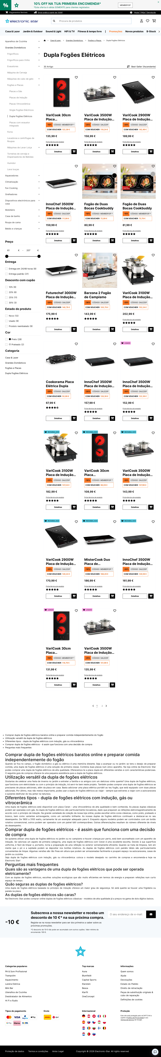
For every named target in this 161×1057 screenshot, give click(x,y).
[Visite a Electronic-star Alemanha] (83, 1016)
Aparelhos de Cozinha (16, 41)
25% (13, 297)
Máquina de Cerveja (17, 72)
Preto (15, 339)
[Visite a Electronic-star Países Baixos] (83, 1034)
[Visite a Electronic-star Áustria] (88, 1016)
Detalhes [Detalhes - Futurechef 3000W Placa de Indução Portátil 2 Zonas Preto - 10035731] (58, 329)
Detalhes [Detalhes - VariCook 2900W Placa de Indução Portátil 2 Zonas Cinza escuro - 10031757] (135, 151)
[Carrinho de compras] (154, 21)
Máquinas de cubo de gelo (20, 79)
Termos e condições (38, 1051)
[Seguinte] (159, 32)
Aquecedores (11, 175)
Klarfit (85, 992)
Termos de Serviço (127, 1020)
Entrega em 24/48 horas (22, 269)
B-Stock (151, 31)
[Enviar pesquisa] (54, 20)
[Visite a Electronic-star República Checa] (94, 1022)
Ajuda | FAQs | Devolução (145, 12)
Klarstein (86, 984)
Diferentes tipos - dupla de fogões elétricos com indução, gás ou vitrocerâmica (44, 741)
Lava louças (13, 169)
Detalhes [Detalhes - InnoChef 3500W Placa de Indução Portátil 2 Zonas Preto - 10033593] (58, 240)
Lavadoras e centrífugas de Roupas (20, 140)
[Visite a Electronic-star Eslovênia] (94, 1034)
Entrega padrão (19, 274)
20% (13, 292)
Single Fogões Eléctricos (21, 110)
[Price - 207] (32, 250)
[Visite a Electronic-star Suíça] (94, 1016)
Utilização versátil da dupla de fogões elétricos (28, 738)
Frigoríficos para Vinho (18, 60)
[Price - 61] (13, 250)
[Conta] (141, 21)
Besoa (85, 988)
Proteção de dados (14, 1051)
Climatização (11, 182)
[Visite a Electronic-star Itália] (104, 1016)
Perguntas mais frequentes (18, 747)
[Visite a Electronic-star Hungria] (99, 1022)
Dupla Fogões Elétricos (20, 116)
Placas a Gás (15, 91)
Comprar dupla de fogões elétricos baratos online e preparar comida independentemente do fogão (54, 735)
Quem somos (127, 971)
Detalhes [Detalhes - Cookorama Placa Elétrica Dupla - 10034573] (58, 418)
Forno (10, 132)
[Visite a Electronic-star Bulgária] (94, 1028)
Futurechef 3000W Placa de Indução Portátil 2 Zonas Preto (61, 295)
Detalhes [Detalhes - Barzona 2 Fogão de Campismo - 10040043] (96, 329)
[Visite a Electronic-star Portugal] (88, 1034)
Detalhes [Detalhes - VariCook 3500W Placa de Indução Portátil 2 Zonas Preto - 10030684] (96, 151)
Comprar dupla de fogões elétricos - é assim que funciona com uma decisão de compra (48, 744)
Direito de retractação (131, 988)
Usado (14, 321)
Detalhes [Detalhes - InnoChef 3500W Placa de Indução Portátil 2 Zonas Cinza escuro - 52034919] (135, 596)
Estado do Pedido (129, 984)
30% (13, 302)
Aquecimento (11, 979)
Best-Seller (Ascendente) (141, 66)
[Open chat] (155, 1052)
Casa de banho (12, 216)
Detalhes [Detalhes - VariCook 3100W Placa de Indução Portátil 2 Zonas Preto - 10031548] (135, 329)
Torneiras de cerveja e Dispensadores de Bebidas (20, 155)
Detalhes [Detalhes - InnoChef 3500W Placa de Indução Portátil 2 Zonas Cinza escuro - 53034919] (135, 418)
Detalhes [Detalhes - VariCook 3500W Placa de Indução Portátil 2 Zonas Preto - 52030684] (135, 507)
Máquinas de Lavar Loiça (19, 147)
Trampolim (10, 975)
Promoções (115, 31)
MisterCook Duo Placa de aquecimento (97, 562)
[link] (61, 92)
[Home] (47, 40)
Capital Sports (89, 979)
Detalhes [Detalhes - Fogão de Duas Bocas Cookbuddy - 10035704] (96, 240)
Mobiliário (10, 210)
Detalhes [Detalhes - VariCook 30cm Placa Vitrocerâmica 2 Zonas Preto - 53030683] (58, 685)
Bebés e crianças (13, 228)
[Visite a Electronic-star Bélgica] (104, 1028)
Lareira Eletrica (12, 984)
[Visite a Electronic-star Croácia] (83, 1028)
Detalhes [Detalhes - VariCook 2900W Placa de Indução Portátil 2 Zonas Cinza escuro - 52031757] (58, 596)
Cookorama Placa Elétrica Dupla (60, 384)
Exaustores (12, 66)
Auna (84, 971)
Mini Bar (9, 988)
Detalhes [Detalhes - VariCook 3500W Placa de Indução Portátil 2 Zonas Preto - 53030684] (96, 685)
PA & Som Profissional (16, 971)
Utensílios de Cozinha (16, 992)
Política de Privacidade (135, 1018)
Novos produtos (134, 31)
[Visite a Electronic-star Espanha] (83, 1022)
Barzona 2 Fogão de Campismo (97, 295)
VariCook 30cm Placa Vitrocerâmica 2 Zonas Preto (59, 117)
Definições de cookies (131, 999)
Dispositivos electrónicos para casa (20, 202)
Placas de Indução (18, 97)
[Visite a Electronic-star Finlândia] (99, 1028)
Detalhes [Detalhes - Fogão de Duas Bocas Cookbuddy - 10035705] (135, 240)
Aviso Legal (58, 1051)
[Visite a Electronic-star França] (99, 1016)
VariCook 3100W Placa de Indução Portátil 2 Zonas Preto (136, 295)
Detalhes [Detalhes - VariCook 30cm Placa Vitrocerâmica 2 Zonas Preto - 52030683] (96, 507)
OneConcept (88, 996)
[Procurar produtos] (91, 21)
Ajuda (123, 975)
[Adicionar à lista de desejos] (76, 77)
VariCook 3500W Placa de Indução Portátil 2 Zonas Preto (98, 117)
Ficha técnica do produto (55, 142)
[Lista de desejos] (147, 21)
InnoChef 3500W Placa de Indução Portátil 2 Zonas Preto (59, 206)
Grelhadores (11, 194)
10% (12, 287)
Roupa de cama (13, 222)
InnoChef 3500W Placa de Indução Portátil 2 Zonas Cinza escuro (98, 384)
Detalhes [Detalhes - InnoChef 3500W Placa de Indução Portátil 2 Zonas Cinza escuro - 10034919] (96, 418)
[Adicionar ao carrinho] (74, 151)
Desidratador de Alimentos (18, 996)
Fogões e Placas (15, 85)
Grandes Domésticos (15, 47)
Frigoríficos (12, 54)
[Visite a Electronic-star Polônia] (104, 1022)
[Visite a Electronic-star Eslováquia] (88, 1022)
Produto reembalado (21, 326)
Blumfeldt (86, 975)
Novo (14, 316)
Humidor (11, 163)
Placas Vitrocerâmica (19, 103)
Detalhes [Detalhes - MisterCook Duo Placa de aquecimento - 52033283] (96, 596)
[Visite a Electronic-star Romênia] (88, 1028)
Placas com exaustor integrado (19, 124)
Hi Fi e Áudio (11, 1000)
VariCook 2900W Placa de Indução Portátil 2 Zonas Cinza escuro (136, 117)
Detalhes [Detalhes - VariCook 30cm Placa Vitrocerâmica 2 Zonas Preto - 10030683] (58, 151)
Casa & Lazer (11, 357)
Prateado (16, 344)
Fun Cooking (11, 188)
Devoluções (126, 979)
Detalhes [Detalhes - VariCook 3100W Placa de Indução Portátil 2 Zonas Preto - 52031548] (58, 507)
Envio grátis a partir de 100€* (50, 12)
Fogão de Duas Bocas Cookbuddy (99, 206)
